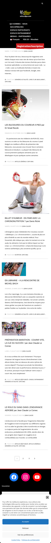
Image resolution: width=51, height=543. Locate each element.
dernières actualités (21, 79)
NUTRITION (18, 255)
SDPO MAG (8, 81)
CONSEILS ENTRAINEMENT (36, 379)
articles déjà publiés (21, 379)
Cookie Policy (15, 540)
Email (4, 490)
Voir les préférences (26, 535)
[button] (47, 497)
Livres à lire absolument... (37, 79)
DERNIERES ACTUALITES (11, 381)
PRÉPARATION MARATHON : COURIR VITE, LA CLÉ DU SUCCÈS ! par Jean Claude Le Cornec (24, 343)
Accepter (25, 522)
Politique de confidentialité (31, 540)
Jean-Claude (28, 51)
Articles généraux (21, 161)
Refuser (25, 528)
